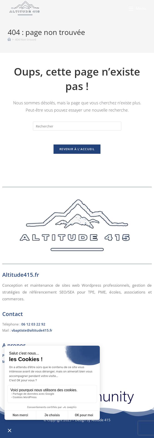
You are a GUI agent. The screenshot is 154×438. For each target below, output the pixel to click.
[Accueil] (9, 39)
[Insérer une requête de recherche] (77, 126)
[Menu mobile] (137, 8)
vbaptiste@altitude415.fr (32, 330)
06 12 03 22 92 (33, 324)
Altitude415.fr (20, 274)
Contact (12, 314)
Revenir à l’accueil (77, 149)
